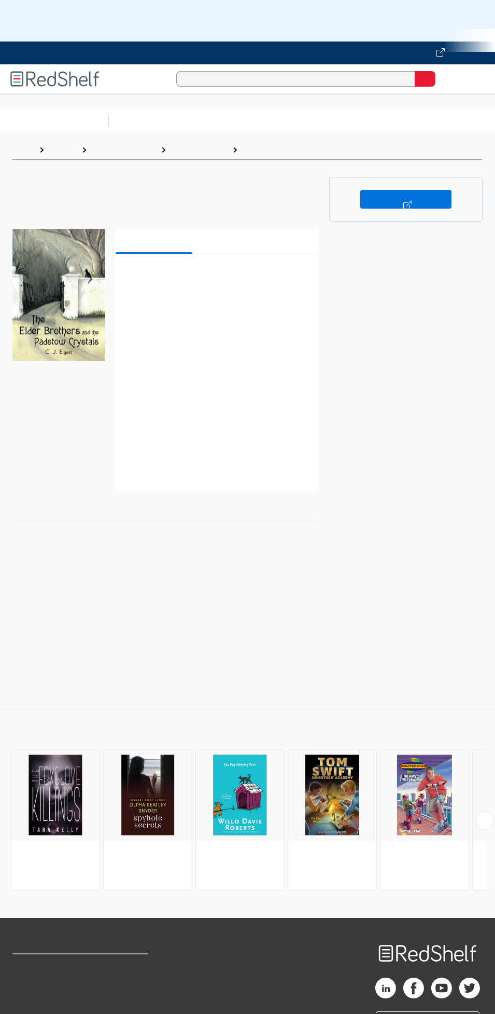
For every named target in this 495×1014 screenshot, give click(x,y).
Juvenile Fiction (199, 150)
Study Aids (140, 121)
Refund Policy (128, 989)
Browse (63, 150)
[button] (216, 278)
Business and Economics (402, 121)
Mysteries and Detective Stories (306, 150)
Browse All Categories (53, 121)
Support (26, 989)
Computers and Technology (296, 121)
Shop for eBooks (43, 966)
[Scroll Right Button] (484, 820)
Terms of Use (127, 966)
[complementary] (247, 800)
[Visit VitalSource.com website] (247, 53)
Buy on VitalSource (405, 199)
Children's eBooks (123, 150)
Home (23, 150)
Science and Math (203, 121)
